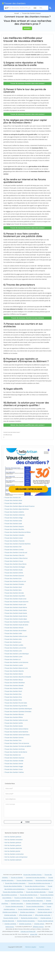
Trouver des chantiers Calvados (14, 535)
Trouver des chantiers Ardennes (14, 515)
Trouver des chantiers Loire (13, 651)
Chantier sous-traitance (10, 912)
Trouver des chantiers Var (12, 755)
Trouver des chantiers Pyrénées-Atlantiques (18, 709)
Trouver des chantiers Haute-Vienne (15, 616)
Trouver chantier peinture (45, 921)
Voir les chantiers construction (14, 854)
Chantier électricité (8, 921)
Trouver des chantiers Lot (12, 659)
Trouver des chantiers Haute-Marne (15, 607)
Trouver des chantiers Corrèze (14, 549)
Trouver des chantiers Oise (12, 694)
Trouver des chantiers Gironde (14, 593)
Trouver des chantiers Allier (13, 503)
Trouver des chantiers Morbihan (14, 682)
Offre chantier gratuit (25, 915)
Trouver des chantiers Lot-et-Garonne (16, 662)
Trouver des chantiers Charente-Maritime (17, 544)
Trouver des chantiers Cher (13, 547)
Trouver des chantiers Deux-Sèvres (15, 564)
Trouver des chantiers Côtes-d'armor (16, 558)
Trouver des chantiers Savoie (13, 726)
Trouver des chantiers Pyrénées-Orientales (17, 711)
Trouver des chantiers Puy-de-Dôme (15, 706)
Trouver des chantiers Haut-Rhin (14, 596)
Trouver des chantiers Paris (13, 700)
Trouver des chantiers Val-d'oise (14, 749)
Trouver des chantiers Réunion (14, 714)
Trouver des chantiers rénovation (33, 900)
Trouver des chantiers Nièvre (13, 688)
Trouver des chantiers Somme (13, 737)
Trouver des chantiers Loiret (13, 656)
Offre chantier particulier (43, 915)
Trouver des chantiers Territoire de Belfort (17, 746)
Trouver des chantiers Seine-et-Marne (16, 729)
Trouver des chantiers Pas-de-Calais (15, 703)
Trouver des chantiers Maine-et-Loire (16, 668)
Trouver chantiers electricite (26, 909)
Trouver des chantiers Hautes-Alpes (15, 619)
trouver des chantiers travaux (32, 874)
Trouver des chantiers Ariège (13, 518)
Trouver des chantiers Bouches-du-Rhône (17, 532)
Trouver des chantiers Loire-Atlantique (16, 654)
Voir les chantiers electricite (13, 848)
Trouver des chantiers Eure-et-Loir (15, 581)
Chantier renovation (17, 903)
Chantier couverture (25, 924)
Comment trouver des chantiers (36, 877)
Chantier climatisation (33, 903)
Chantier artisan (39, 924)
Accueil (16, 13)
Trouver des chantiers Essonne (14, 576)
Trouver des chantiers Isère (13, 639)
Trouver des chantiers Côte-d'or (14, 555)
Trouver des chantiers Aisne (13, 500)
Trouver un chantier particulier (23, 898)
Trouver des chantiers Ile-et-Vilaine (15, 630)
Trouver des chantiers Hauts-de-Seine (16, 625)
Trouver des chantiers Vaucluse (14, 758)
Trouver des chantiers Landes (13, 645)
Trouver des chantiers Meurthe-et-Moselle (17, 677)
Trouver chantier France (12, 900)
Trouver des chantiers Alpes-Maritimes (16, 509)
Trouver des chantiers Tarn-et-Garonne (16, 743)
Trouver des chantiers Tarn (13, 740)
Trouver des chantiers (14, 3)
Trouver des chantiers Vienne (13, 763)
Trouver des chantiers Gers (13, 590)
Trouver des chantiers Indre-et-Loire (15, 636)
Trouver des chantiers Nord (13, 691)
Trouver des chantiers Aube (13, 521)
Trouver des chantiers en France (35, 886)
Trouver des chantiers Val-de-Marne (15, 752)
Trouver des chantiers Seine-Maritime (16, 732)
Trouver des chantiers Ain (12, 497)
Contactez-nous (10, 783)
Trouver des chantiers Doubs (13, 570)
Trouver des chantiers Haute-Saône (15, 610)
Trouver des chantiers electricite (36, 892)
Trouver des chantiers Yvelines (14, 772)
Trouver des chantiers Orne (13, 697)
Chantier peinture (45, 918)
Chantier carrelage (10, 924)
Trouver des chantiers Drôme (13, 573)
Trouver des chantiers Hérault (13, 628)
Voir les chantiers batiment (12, 860)
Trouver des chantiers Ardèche (14, 512)
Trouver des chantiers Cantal (13, 538)
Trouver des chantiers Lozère (13, 665)
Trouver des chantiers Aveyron (14, 526)
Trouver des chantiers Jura (12, 642)
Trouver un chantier (17, 877)
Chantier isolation (47, 903)
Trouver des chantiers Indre (13, 633)
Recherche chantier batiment (44, 880)
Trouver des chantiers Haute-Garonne (16, 602)
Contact (41, 947)
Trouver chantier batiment (24, 880)
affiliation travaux (38, 926)
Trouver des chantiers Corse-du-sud (15, 552)
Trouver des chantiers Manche (14, 671)
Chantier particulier (10, 915)
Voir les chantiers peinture (12, 837)
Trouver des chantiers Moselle (14, 685)
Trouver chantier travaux (43, 898)
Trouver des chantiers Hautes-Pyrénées (16, 622)
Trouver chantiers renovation (14, 906)
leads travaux (10, 926)
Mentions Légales (30, 947)
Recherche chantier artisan (29, 918)
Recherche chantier (44, 909)
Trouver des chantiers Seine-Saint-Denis (17, 735)
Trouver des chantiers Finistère (14, 584)
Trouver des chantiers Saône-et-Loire (16, 720)
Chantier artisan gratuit (44, 912)
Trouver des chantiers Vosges (13, 766)
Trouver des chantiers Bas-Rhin (14, 529)
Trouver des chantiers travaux (31, 13)
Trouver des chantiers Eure (13, 578)
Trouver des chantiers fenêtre (13, 886)
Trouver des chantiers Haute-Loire (15, 604)
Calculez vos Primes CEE (28, 931)
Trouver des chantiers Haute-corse (15, 599)
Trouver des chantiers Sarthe (13, 723)
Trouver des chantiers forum (29, 895)
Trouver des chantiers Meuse (13, 680)
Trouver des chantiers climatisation (38, 889)
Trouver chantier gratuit (10, 918)
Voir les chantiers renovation (13, 840)
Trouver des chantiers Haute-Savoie (15, 613)
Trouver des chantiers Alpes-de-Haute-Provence (19, 506)
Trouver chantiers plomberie (35, 906)
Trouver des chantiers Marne (13, 674)
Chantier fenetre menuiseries (26, 921)
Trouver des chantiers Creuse (13, 561)
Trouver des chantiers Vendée (13, 761)
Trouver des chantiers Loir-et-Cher (15, 648)
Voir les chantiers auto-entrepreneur (15, 857)
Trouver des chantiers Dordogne (14, 567)
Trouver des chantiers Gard (13, 587)
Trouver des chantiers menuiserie (15, 883)
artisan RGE (33, 934)
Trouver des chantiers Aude (13, 523)
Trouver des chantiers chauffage (13, 892)
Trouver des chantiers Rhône (13, 717)
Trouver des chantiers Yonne (13, 769)
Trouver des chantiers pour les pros (39, 883)
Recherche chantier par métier (14, 833)
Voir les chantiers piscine (12, 851)
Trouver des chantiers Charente (14, 541)
